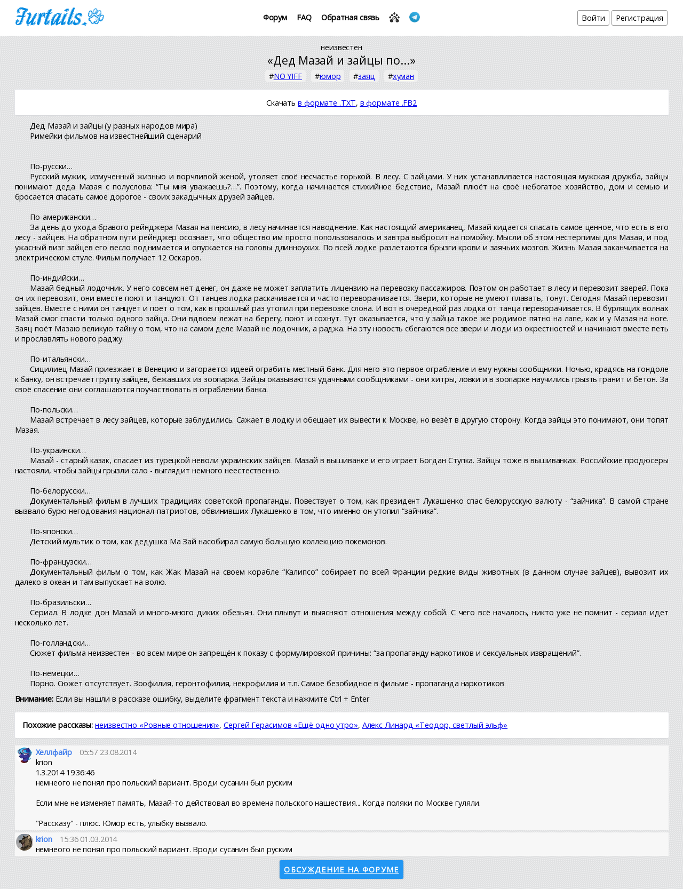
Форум (275, 17)
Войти (594, 18)
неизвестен (341, 47)
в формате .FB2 (388, 103)
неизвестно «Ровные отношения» (157, 725)
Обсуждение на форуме (341, 869)
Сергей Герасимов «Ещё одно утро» (291, 725)
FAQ (304, 17)
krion (44, 839)
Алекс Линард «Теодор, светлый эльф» (435, 725)
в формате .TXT (327, 103)
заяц (366, 76)
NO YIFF (288, 76)
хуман (404, 76)
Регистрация (639, 18)
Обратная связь (350, 17)
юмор (330, 76)
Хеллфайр (54, 752)
